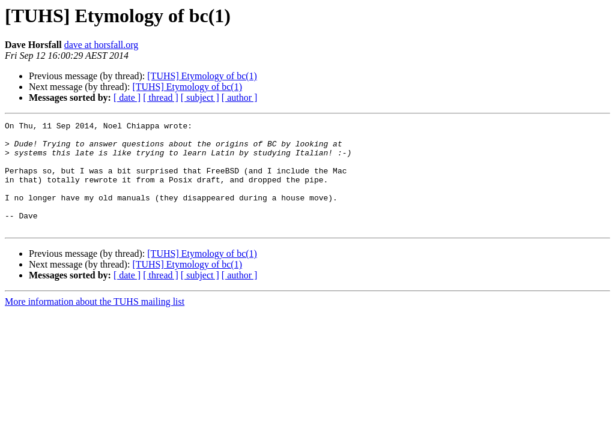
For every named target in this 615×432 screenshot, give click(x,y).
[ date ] (127, 97)
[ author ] (240, 97)
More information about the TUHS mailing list (94, 323)
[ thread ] (160, 97)
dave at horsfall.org (101, 45)
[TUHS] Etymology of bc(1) (202, 76)
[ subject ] (200, 97)
